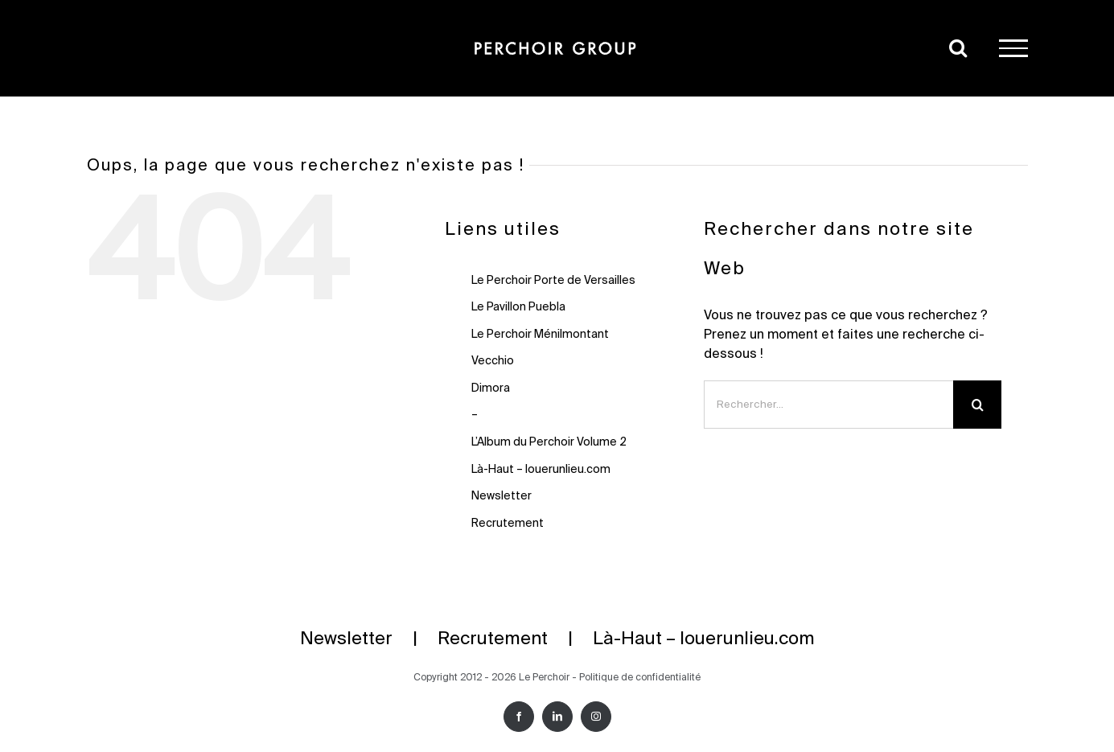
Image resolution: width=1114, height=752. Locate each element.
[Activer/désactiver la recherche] (958, 47)
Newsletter (501, 496)
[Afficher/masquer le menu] (1013, 48)
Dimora (490, 388)
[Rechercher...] (828, 404)
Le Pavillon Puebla (518, 307)
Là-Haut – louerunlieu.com (540, 469)
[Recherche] (977, 404)
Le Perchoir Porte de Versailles (553, 280)
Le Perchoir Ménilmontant (540, 334)
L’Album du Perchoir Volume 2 (549, 442)
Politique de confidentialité (640, 678)
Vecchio (492, 361)
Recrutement (507, 523)
